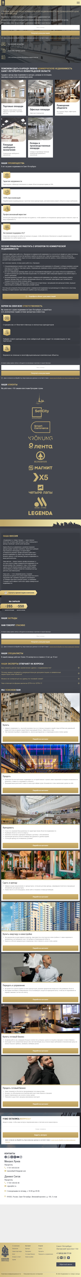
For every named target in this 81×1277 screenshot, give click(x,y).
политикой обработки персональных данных (64, 38)
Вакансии (15, 1248)
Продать (7, 776)
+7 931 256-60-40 (13, 1183)
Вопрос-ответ (16, 1257)
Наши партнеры (17, 1251)
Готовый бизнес (30, 1254)
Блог (13, 1254)
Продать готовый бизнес (14, 1088)
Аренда (27, 1248)
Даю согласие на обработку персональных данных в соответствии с (41, 38)
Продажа (28, 1251)
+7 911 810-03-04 (13, 1168)
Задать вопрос (40, 1135)
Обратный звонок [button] (66, 1264)
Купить (6, 725)
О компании (15, 1246)
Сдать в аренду (10, 882)
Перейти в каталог (40, 739)
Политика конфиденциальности (11, 1274)
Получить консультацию (40, 33)
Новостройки (29, 1257)
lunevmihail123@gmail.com (16, 1171)
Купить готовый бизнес (13, 1036)
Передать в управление (14, 985)
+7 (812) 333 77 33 (63, 1253)
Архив (14, 1259)
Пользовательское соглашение (33, 1274)
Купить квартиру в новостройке (17, 934)
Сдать (40, 1248)
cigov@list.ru (11, 1186)
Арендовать (8, 827)
